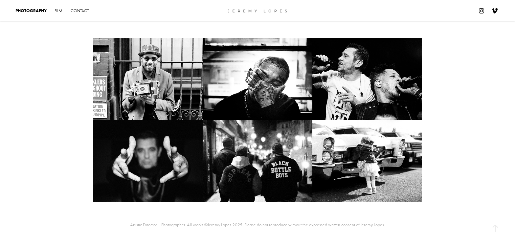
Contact (80, 10)
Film (58, 10)
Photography (31, 10)
